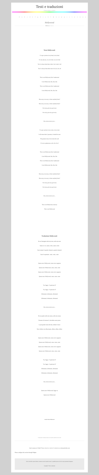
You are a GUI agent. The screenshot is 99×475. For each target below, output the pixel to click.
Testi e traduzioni (49, 6)
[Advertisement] (49, 38)
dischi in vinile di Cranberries (52, 448)
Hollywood (49, 22)
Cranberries (52, 25)
